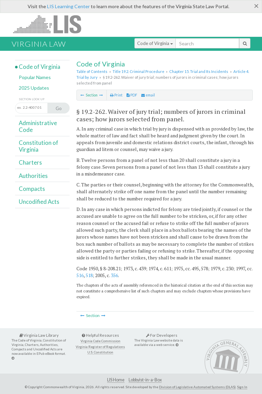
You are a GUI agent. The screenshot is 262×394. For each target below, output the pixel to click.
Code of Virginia (155, 43)
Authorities (33, 175)
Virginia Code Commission (100, 341)
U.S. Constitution (100, 352)
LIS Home (116, 379)
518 (89, 275)
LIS (51, 24)
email (148, 95)
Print (116, 95)
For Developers (161, 335)
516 (80, 275)
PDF (132, 95)
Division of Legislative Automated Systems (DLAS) (197, 387)
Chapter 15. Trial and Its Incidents (198, 71)
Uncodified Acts (39, 201)
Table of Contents (91, 71)
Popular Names (35, 77)
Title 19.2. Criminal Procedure (138, 71)
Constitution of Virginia (38, 146)
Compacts (32, 188)
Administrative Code (38, 126)
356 (114, 275)
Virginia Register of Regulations (100, 347)
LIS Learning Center (68, 6)
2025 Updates (34, 88)
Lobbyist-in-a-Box (145, 379)
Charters (30, 162)
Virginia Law (39, 43)
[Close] (256, 5)
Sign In (242, 387)
